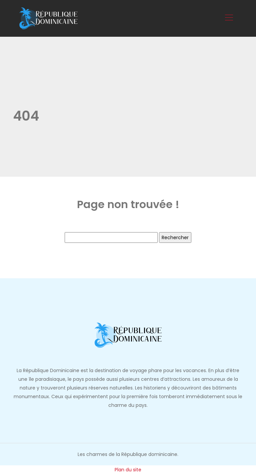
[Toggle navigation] (229, 18)
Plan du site (128, 469)
